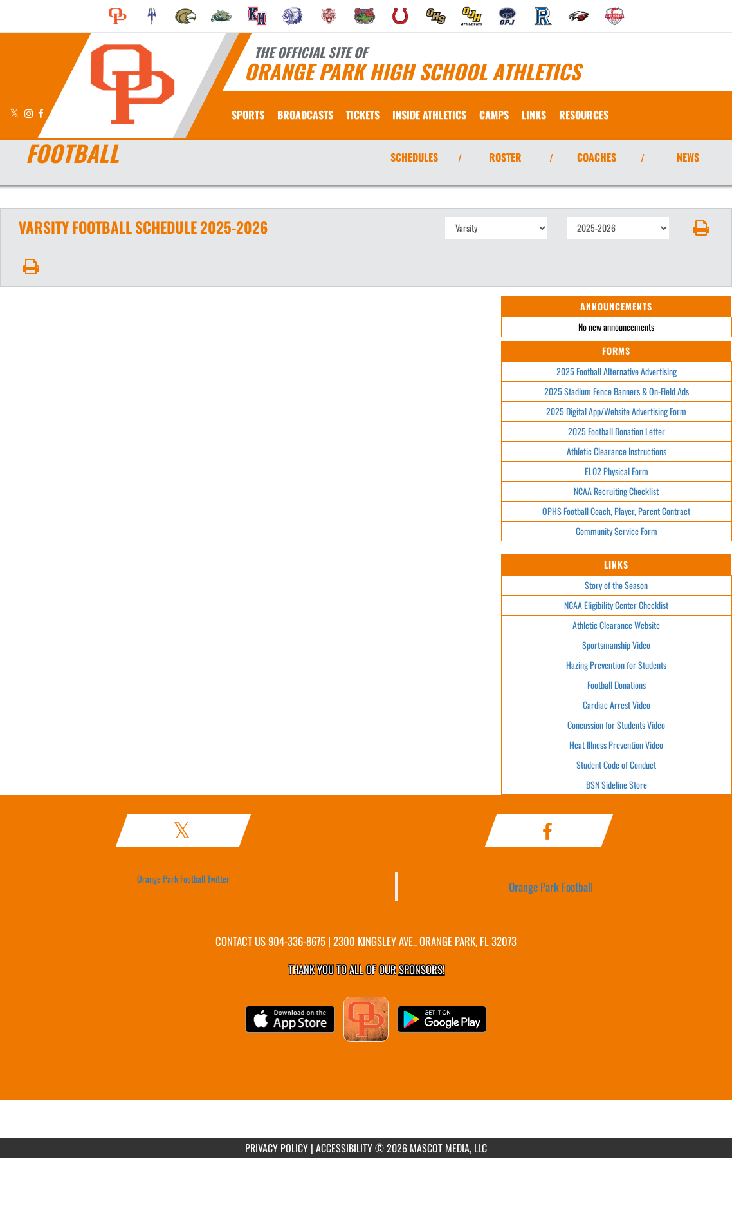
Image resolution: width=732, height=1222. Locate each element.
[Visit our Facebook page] (41, 113)
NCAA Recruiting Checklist (616, 491)
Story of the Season (616, 585)
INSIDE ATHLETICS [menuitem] (429, 114)
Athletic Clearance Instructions (616, 451)
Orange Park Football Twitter (183, 878)
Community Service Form (616, 531)
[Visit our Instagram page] (29, 113)
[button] (700, 228)
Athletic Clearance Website (616, 625)
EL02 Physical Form (616, 471)
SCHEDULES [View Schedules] (414, 157)
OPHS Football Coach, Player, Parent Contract (616, 511)
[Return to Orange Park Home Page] (132, 84)
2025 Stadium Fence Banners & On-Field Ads (616, 391)
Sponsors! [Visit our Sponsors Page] (421, 969)
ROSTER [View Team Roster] (505, 157)
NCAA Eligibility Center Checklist (616, 605)
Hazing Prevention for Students (616, 665)
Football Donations (616, 684)
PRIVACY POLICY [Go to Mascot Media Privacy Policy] (276, 1148)
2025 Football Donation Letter (616, 431)
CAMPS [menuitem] (494, 114)
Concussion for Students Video (616, 724)
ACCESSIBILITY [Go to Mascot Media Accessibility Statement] (344, 1148)
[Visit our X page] (15, 113)
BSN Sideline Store (616, 784)
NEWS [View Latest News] (688, 157)
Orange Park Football (551, 886)
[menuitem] (118, 16)
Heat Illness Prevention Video (616, 744)
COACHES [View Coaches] (596, 157)
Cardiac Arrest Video (616, 704)
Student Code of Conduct (616, 764)
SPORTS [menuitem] (248, 114)
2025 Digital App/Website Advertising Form (616, 411)
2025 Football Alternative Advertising (616, 371)
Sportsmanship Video (616, 645)
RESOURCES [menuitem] (583, 114)
